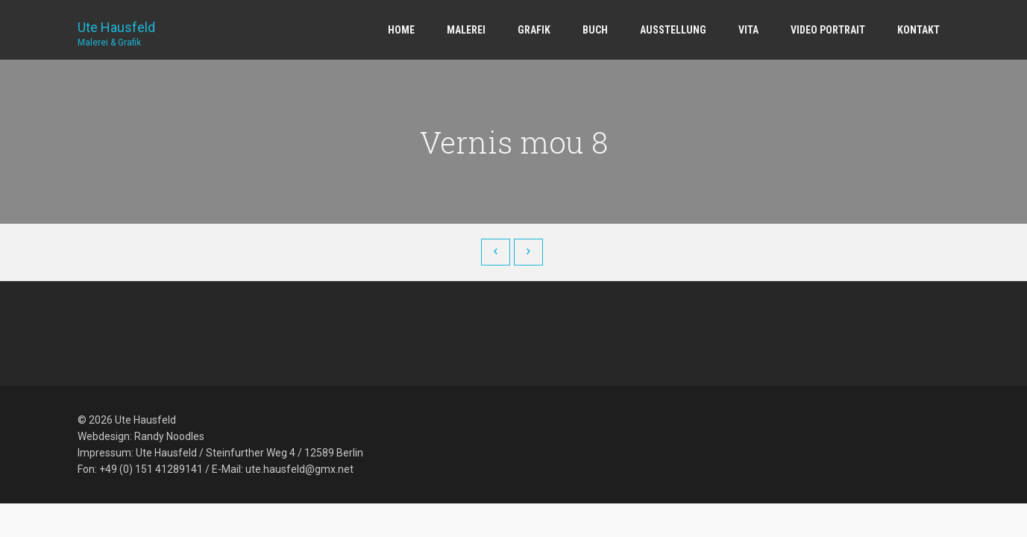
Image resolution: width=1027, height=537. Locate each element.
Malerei (466, 30)
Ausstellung (673, 30)
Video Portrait (828, 30)
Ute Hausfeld (116, 28)
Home (401, 30)
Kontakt (918, 30)
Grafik (534, 30)
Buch (595, 30)
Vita (748, 30)
